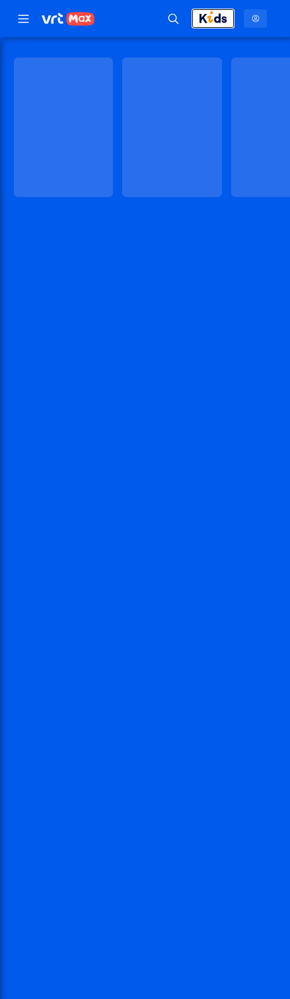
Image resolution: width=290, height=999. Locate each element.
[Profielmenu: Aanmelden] (255, 18)
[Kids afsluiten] (213, 18)
